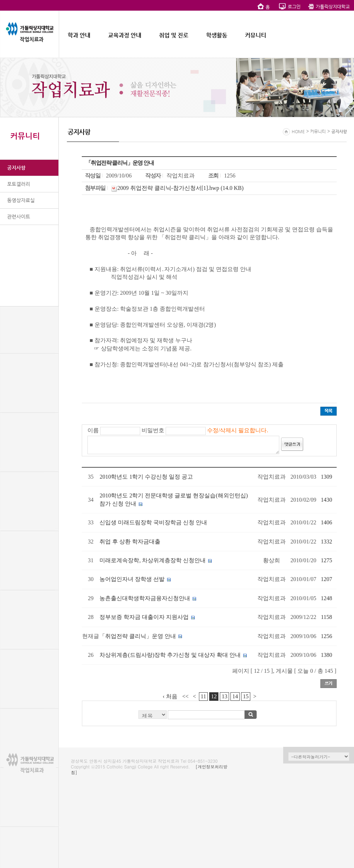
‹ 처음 (170, 696)
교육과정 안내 (124, 35)
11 (203, 696)
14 (235, 696)
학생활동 (216, 35)
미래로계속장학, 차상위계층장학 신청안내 (152, 560)
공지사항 (16, 167)
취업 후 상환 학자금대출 (129, 542)
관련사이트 (18, 216)
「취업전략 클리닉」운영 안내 (137, 636)
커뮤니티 (255, 35)
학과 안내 (79, 35)
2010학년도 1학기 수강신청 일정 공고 (146, 477)
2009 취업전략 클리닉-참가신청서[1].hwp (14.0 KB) (181, 188)
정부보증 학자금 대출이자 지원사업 (144, 617)
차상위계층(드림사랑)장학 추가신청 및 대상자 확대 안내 (170, 655)
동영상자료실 (21, 200)
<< (185, 696)
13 (224, 696)
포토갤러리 (18, 184)
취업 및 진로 (173, 35)
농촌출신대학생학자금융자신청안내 (144, 598)
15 (246, 696)
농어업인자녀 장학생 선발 (132, 579)
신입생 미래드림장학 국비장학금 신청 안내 (153, 522)
